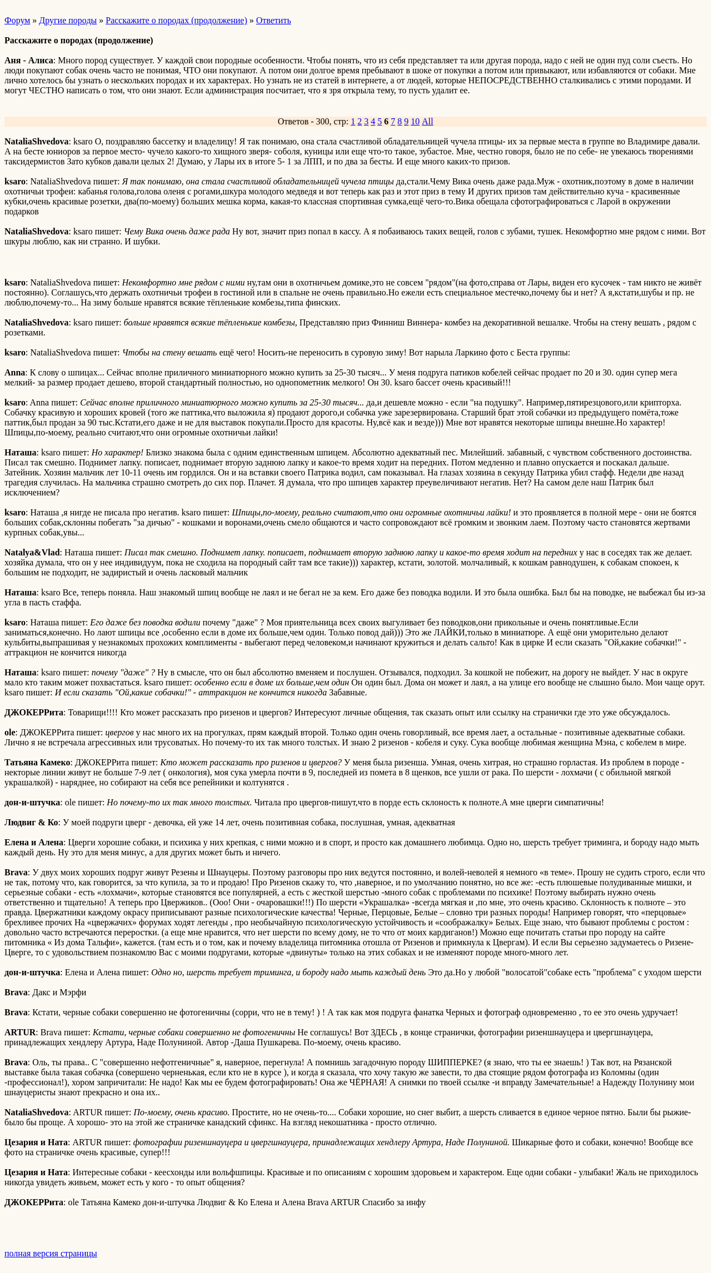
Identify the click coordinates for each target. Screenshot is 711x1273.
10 (415, 121)
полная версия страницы (50, 1253)
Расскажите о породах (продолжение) (176, 20)
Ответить (273, 20)
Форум (17, 20)
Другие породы (68, 20)
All (427, 121)
